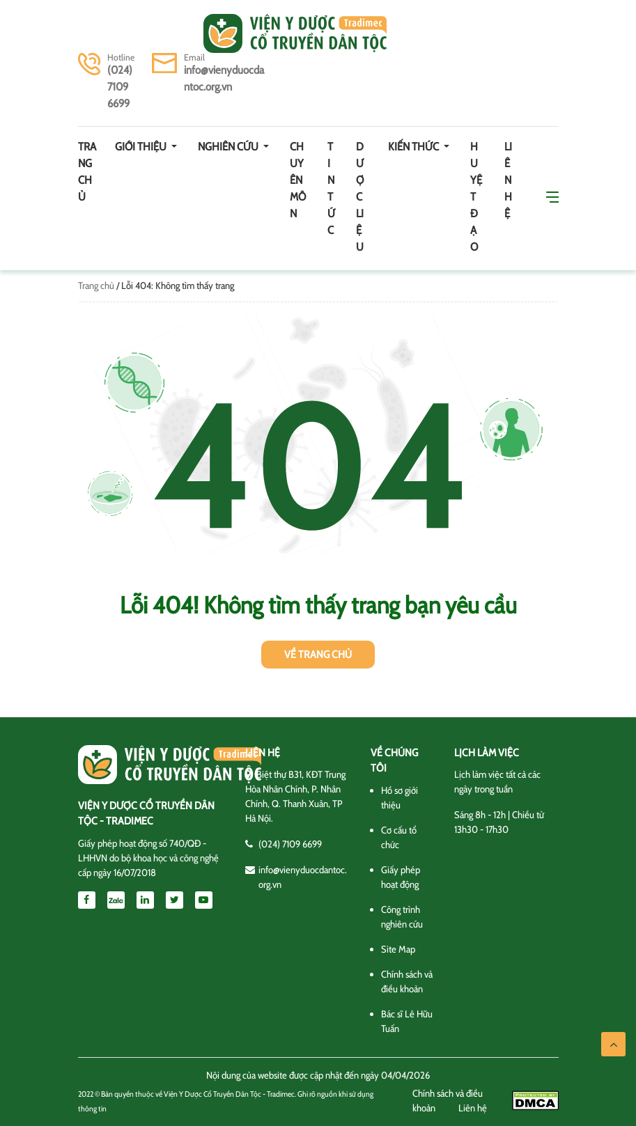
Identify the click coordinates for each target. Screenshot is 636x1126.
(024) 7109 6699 (119, 86)
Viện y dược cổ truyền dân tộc (295, 33)
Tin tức (331, 188)
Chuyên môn (298, 180)
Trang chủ (87, 171)
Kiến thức (414, 146)
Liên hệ (508, 180)
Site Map (398, 949)
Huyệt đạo (476, 196)
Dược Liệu (360, 196)
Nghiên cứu (229, 146)
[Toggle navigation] (97, 33)
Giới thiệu (142, 146)
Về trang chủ (318, 654)
